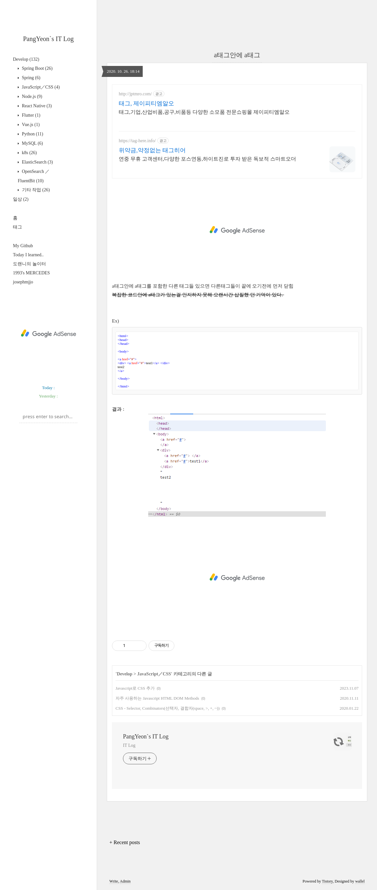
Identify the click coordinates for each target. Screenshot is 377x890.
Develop (26, 59)
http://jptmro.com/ (135, 93)
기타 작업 (35, 189)
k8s (29, 152)
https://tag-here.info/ (137, 140)
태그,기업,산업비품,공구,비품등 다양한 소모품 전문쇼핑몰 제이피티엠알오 (204, 112)
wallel (360, 881)
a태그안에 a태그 (237, 54)
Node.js (31, 96)
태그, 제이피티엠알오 (146, 103)
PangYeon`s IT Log (48, 38)
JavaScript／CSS (40, 87)
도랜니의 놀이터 (29, 263)
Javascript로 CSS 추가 (135, 688)
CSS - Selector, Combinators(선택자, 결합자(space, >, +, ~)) (168, 708)
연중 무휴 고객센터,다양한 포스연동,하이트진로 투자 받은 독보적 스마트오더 (207, 159)
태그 (17, 227)
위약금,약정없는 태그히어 (152, 150)
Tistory (327, 881)
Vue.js (30, 124)
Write (113, 881)
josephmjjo (23, 282)
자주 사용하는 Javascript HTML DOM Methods (157, 698)
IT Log (129, 745)
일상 (20, 199)
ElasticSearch (37, 162)
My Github (23, 245)
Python (32, 134)
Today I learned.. (28, 254)
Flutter (30, 115)
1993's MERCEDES (31, 272)
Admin (125, 881)
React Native (36, 105)
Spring (30, 77)
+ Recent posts (124, 842)
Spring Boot (36, 68)
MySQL (32, 143)
